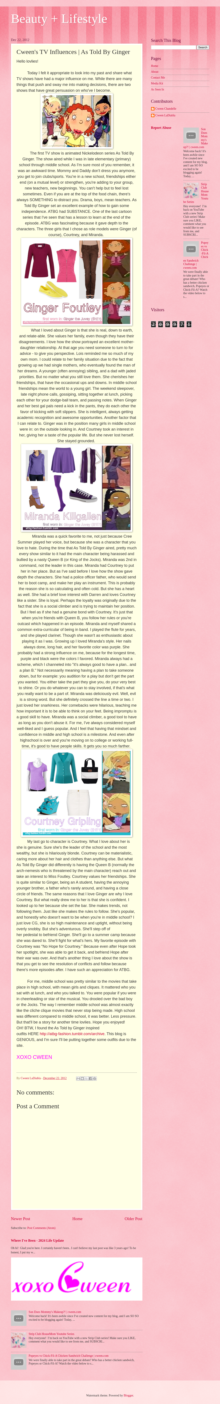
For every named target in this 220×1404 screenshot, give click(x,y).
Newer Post (20, 1218)
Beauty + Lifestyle (59, 18)
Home (77, 1218)
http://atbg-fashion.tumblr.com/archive (72, 1034)
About (155, 71)
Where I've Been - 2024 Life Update (37, 1240)
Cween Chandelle (165, 108)
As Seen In (157, 89)
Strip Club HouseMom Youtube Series (51, 1334)
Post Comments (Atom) (41, 1228)
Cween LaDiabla (165, 115)
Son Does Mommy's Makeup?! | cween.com (55, 1312)
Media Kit (157, 83)
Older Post (133, 1218)
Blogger (128, 1395)
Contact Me (158, 77)
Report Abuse (161, 128)
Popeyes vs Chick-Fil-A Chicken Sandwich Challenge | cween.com (69, 1355)
